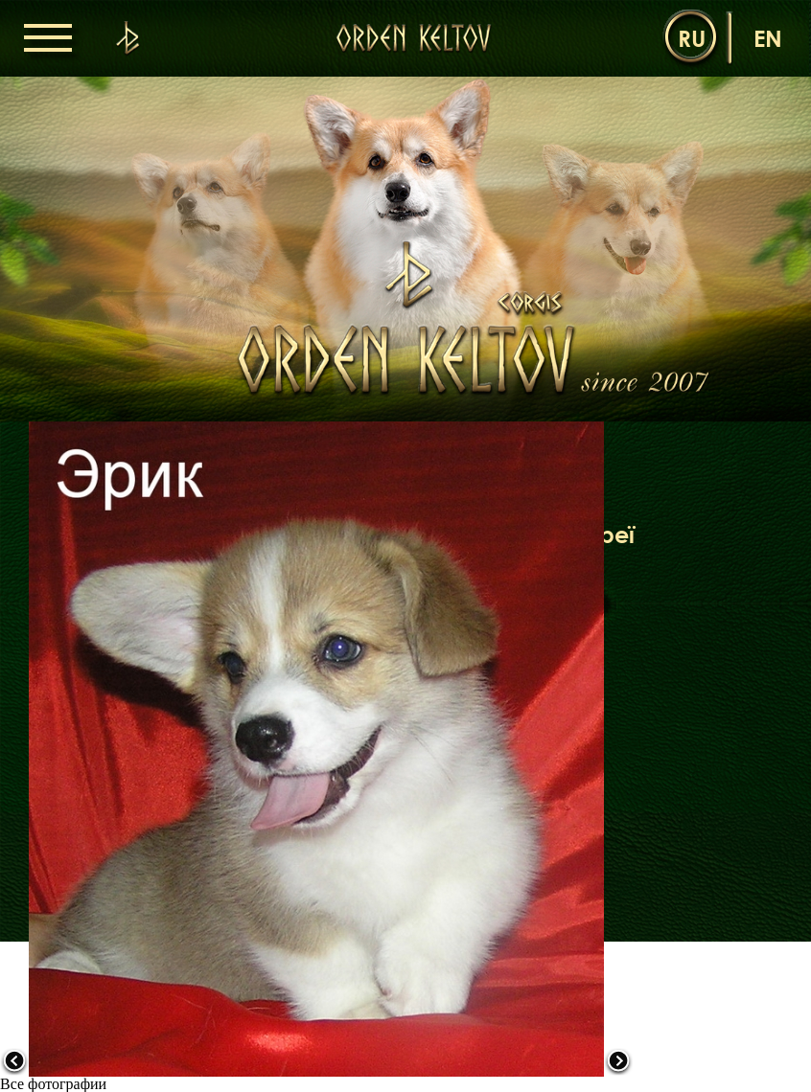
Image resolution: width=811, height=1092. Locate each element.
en (767, 38)
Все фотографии (53, 1084)
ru (692, 38)
